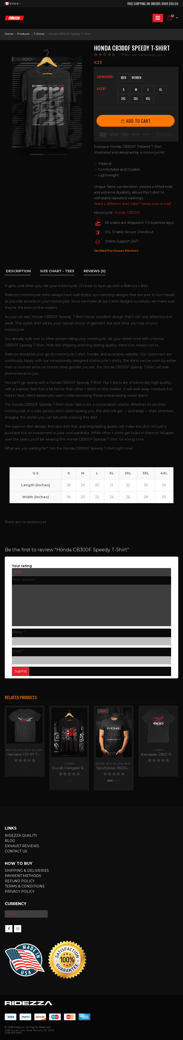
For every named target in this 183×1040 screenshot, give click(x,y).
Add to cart (138, 121)
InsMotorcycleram (17, 928)
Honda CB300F (127, 212)
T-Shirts (39, 34)
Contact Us (16, 851)
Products (23, 34)
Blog (10, 841)
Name (18, 632)
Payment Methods (23, 876)
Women (136, 77)
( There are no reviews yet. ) (142, 55)
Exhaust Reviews (22, 846)
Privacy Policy (20, 891)
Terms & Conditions (25, 886)
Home (9, 34)
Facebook (8, 928)
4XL (148, 98)
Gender (104, 76)
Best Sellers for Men (39, 750)
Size (101, 88)
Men (123, 77)
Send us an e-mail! (156, 204)
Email (18, 651)
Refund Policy (20, 881)
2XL (123, 98)
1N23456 (100, 763)
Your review (24, 579)
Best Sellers (14, 750)
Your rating (22, 566)
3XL (135, 98)
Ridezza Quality (21, 835)
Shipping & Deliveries (27, 870)
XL (160, 89)
